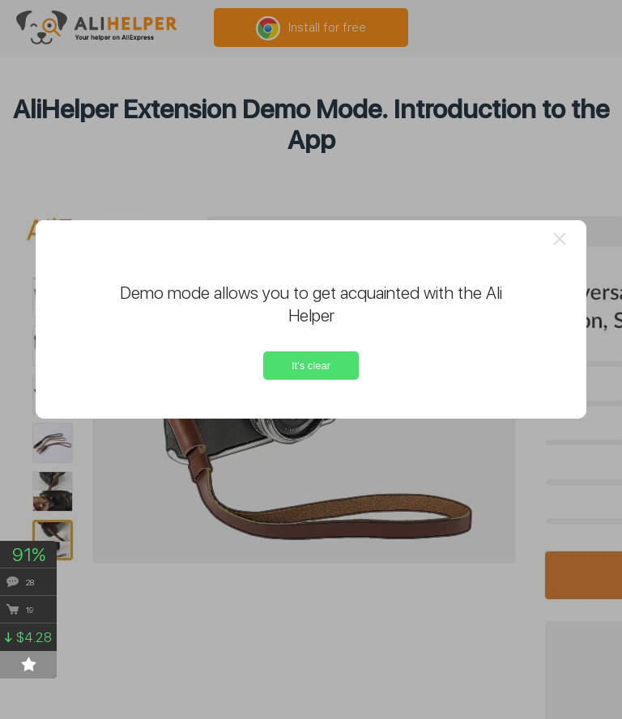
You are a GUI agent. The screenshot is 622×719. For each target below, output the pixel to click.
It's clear (311, 366)
